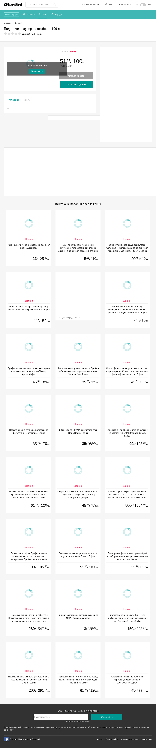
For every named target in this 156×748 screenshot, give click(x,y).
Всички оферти (11, 14)
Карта (27, 100)
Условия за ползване (129, 739)
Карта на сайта (111, 739)
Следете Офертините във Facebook (25, 739)
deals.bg (72, 51)
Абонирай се (37, 71)
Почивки (29, 14)
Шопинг (29, 239)
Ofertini (13, 4)
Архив (99, 739)
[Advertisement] (126, 94)
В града (56, 14)
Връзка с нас (124, 5)
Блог (108, 5)
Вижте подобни (76, 84)
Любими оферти (90, 5)
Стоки (42, 14)
